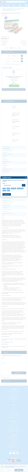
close (26, 222)
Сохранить (7, 239)
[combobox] (14, 230)
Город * (4, 227)
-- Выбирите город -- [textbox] (7, 229)
